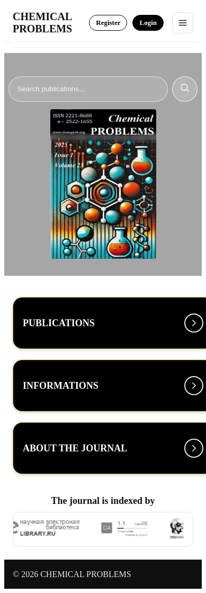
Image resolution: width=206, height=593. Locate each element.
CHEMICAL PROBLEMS (42, 22)
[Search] (88, 89)
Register (108, 23)
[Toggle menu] (182, 22)
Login (148, 23)
